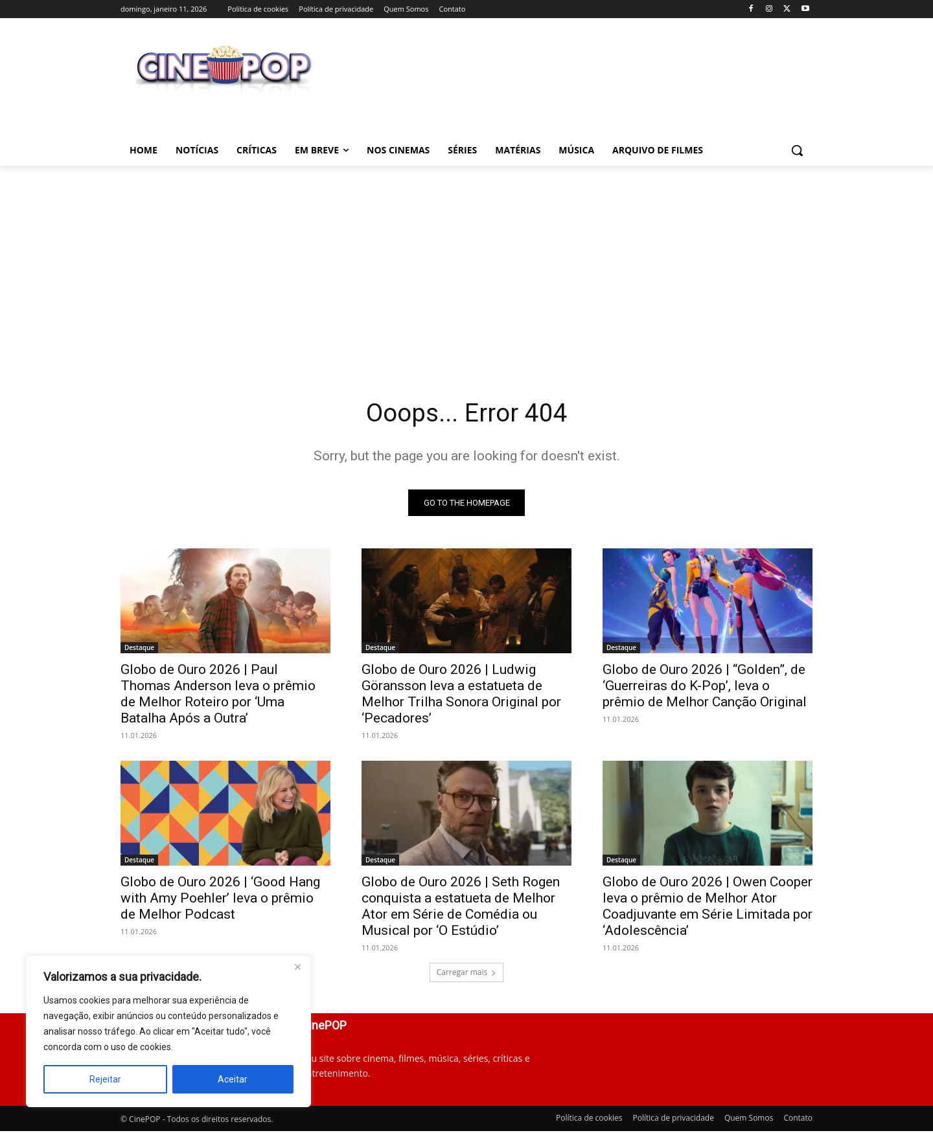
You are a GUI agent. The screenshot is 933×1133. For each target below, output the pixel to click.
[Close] (297, 966)
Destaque (139, 648)
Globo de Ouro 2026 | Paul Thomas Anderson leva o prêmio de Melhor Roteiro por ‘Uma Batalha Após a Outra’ (218, 695)
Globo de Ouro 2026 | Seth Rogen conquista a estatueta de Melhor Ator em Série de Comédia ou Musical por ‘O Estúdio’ (461, 907)
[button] (796, 150)
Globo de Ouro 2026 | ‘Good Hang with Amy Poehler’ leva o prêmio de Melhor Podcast (220, 899)
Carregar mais (467, 973)
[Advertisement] (466, 262)
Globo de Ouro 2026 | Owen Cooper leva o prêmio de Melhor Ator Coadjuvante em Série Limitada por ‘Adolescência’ (707, 907)
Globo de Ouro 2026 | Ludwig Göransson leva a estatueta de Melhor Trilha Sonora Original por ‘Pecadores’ (461, 695)
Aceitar (233, 1079)
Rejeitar (105, 1079)
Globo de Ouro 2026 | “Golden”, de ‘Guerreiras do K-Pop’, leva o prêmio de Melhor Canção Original (705, 687)
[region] (168, 1031)
